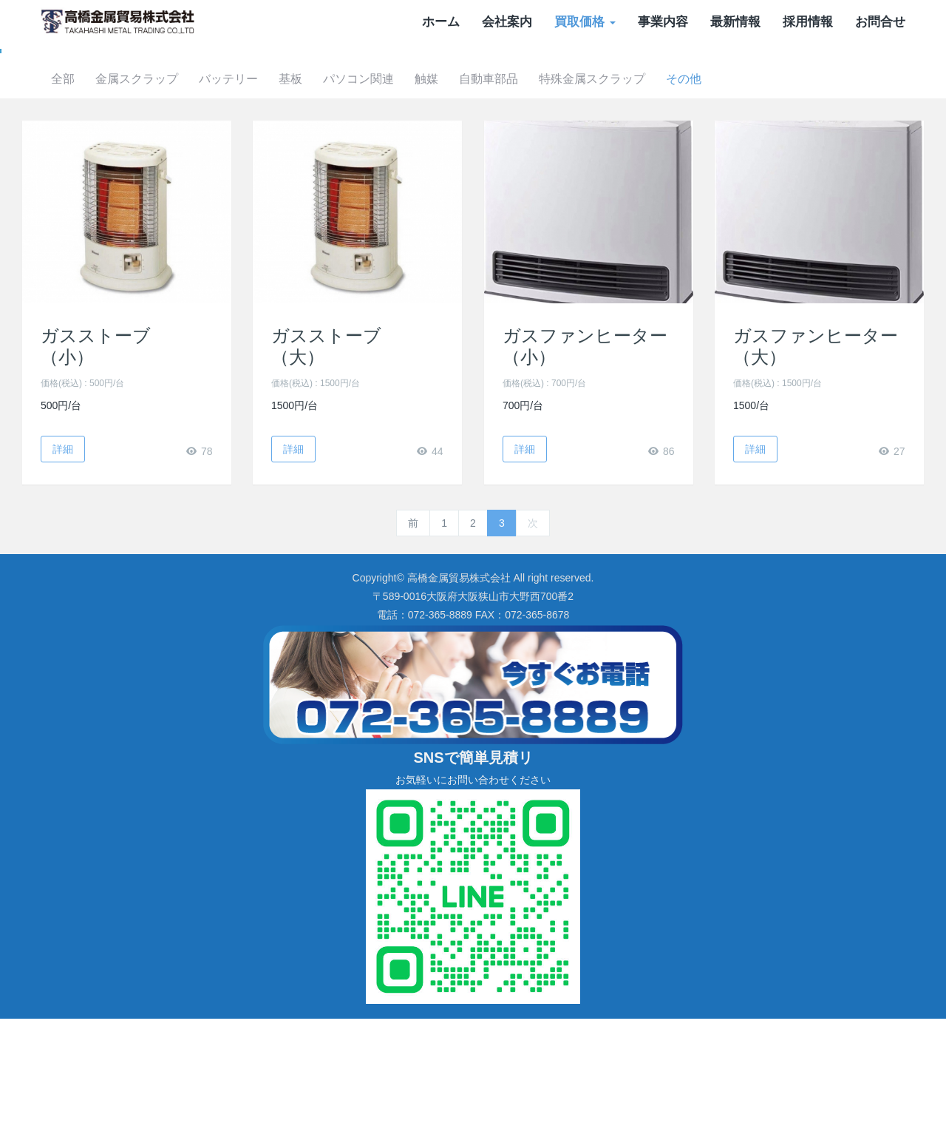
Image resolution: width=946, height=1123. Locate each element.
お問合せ (880, 22)
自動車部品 (591, 183)
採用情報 (808, 22)
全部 (148, 183)
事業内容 (663, 22)
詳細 (62, 553)
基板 (384, 183)
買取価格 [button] (585, 22)
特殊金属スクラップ (697, 183)
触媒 (526, 183)
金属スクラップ (224, 183)
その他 (792, 183)
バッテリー (319, 183)
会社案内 (507, 22)
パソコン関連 (455, 183)
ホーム (441, 22)
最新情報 (735, 22)
